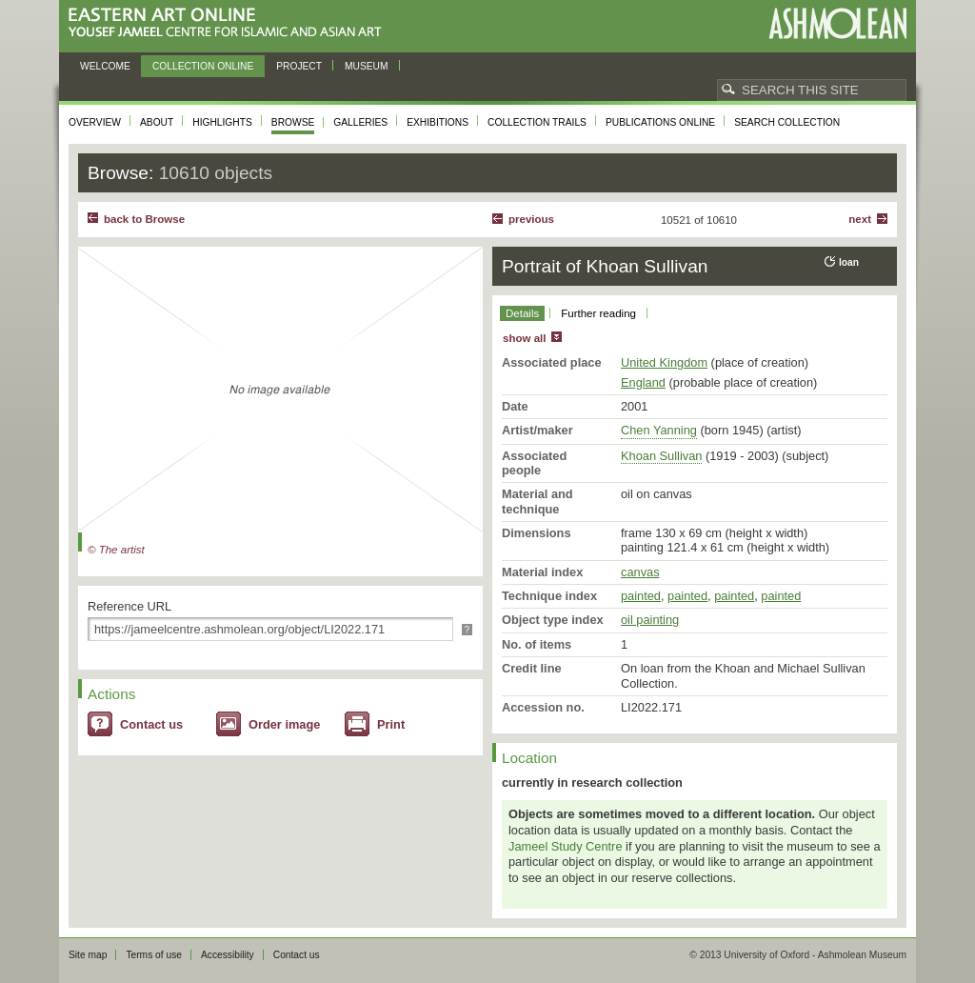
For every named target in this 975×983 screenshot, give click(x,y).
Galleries (360, 122)
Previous (531, 219)
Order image (284, 724)
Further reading (598, 313)
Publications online (660, 122)
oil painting (650, 619)
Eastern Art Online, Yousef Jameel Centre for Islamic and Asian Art (230, 23)
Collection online (202, 66)
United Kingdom (664, 362)
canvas (640, 572)
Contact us (151, 724)
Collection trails (537, 122)
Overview (95, 122)
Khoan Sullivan (661, 456)
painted (641, 596)
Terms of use (154, 955)
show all (524, 338)
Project (299, 66)
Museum (366, 66)
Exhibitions (437, 122)
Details (522, 313)
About (156, 122)
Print (391, 724)
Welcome (105, 66)
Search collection (787, 122)
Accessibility (227, 955)
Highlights (222, 122)
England (643, 382)
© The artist (116, 549)
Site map (88, 955)
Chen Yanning (659, 430)
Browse (293, 122)
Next (859, 219)
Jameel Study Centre (565, 846)
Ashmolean (837, 23)
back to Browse (144, 219)
